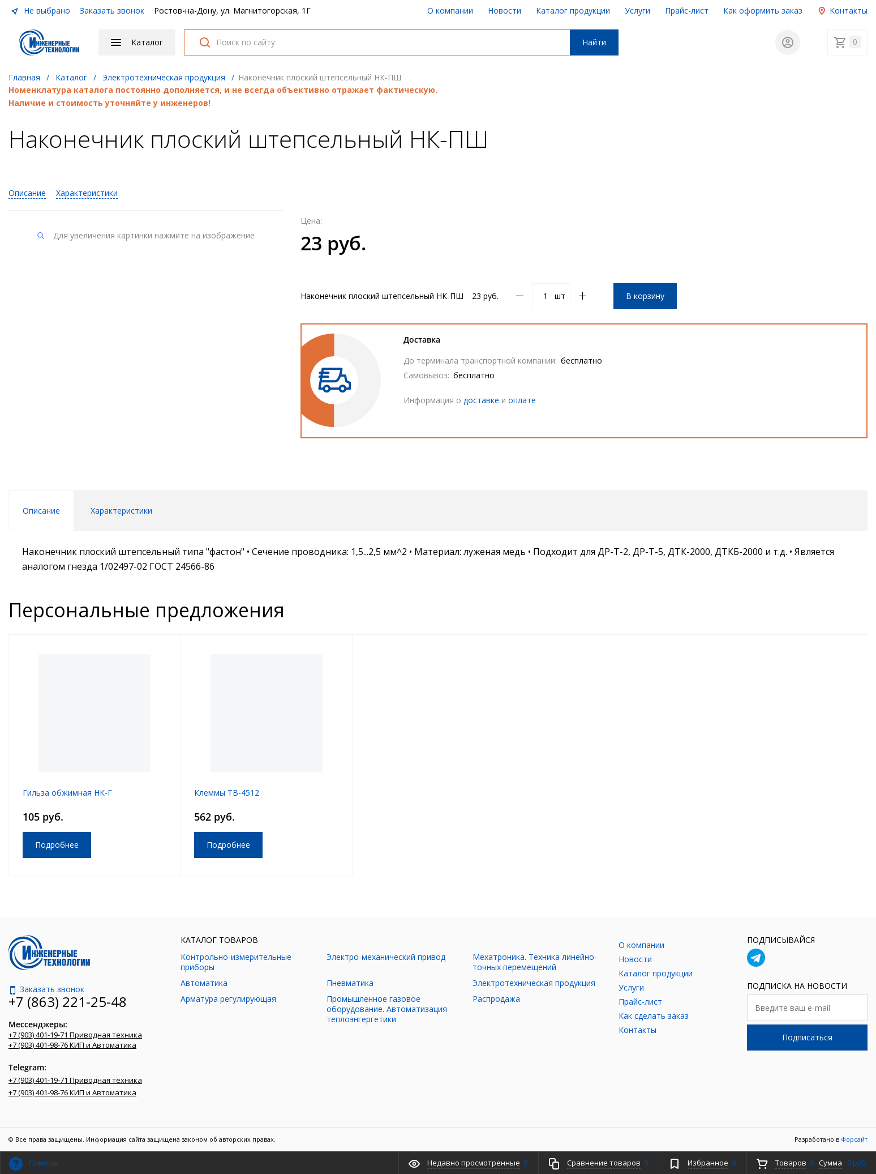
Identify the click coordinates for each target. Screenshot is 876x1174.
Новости (504, 10)
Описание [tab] (41, 510)
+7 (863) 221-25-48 (67, 1001)
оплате (522, 400)
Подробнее (57, 844)
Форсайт (854, 1139)
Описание (27, 192)
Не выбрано (40, 10)
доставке (481, 400)
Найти (594, 42)
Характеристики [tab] (121, 510)
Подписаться (807, 1037)
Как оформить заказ (762, 10)
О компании (450, 10)
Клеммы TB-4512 (226, 792)
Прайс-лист (686, 10)
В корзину (645, 296)
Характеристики (87, 192)
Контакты (842, 10)
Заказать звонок (112, 10)
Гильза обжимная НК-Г (67, 792)
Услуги (637, 10)
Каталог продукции (573, 10)
